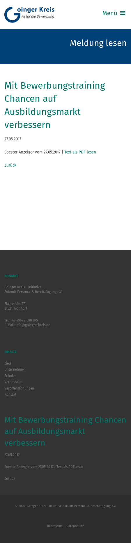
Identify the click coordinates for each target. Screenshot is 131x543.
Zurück (10, 165)
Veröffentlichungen (19, 388)
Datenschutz (75, 526)
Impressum (55, 526)
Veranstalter (13, 382)
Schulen (10, 376)
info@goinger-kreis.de (32, 325)
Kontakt (10, 394)
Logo (30, 15)
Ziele (7, 363)
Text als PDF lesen (80, 152)
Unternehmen (15, 369)
